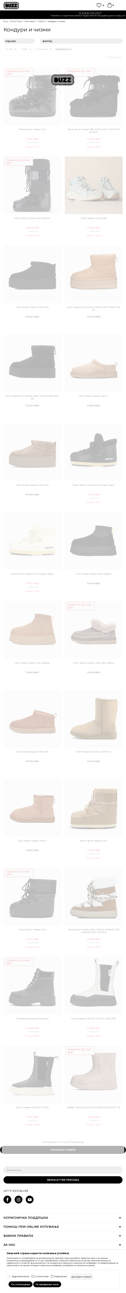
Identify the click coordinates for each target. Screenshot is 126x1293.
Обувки (41, 21)
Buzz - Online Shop (12, 21)
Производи (29, 21)
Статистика (41, 1276)
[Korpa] (109, 6)
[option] (63, 14)
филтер (81, 41)
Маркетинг (60, 1276)
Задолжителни (20, 1276)
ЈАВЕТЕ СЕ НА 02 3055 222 (63, 13)
